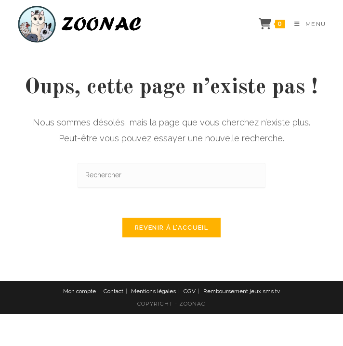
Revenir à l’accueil (171, 227)
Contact (113, 291)
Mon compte (79, 291)
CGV (190, 291)
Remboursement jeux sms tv (241, 291)
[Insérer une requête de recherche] (171, 175)
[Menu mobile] (306, 23)
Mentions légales (153, 291)
